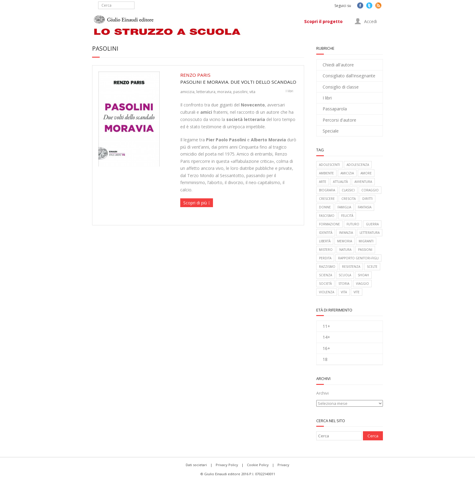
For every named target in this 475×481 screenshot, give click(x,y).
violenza (326, 292)
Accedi (366, 21)
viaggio (362, 283)
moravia (224, 91)
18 (325, 359)
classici (348, 190)
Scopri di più (195, 203)
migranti (366, 241)
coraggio (370, 190)
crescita (348, 199)
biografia (327, 190)
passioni (365, 249)
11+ (326, 326)
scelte (372, 266)
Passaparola (335, 109)
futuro (353, 224)
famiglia (344, 207)
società (325, 283)
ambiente (326, 173)
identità (325, 232)
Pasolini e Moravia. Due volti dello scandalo (239, 78)
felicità (347, 216)
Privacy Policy (227, 464)
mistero (326, 249)
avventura (363, 182)
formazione (329, 224)
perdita (325, 258)
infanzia (346, 232)
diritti (367, 199)
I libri (289, 91)
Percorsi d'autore (339, 120)
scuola (345, 275)
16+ (326, 348)
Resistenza (351, 266)
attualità (340, 182)
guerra (372, 224)
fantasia (364, 207)
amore (366, 173)
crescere (327, 199)
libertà (325, 241)
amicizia (187, 91)
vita (252, 91)
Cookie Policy (258, 464)
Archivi (322, 393)
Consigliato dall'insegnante (349, 76)
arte (322, 182)
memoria (344, 241)
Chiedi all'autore (338, 65)
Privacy (283, 464)
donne (325, 207)
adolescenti (329, 165)
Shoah (363, 275)
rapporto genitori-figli (358, 258)
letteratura (205, 91)
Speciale (331, 131)
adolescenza (358, 165)
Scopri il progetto (323, 21)
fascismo (326, 216)
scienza (325, 275)
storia (343, 283)
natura (345, 249)
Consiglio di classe (341, 87)
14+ (326, 337)
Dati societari (196, 464)
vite (357, 292)
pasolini (240, 91)
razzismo (327, 266)
